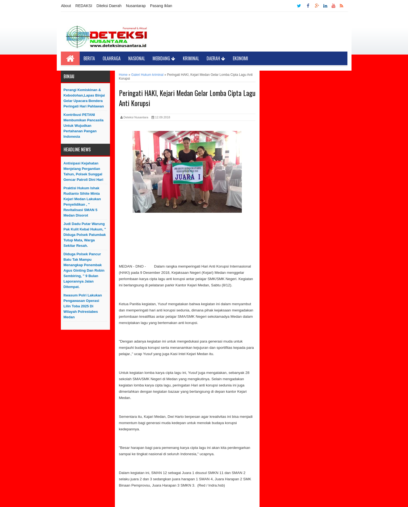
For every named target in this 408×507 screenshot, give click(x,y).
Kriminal (191, 58)
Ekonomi (240, 58)
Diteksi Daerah (109, 6)
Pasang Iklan (161, 6)
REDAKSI (83, 6)
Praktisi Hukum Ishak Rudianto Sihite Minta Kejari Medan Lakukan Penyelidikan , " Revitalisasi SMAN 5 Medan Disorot (82, 201)
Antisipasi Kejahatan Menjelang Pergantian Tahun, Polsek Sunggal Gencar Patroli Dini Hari (83, 171)
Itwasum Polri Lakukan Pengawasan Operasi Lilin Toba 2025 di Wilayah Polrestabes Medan (83, 306)
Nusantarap (135, 6)
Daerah (216, 58)
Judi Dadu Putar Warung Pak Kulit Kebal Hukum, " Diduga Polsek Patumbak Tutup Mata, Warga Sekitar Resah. (85, 235)
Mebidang (164, 58)
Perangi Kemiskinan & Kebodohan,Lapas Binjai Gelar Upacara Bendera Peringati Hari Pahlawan (84, 98)
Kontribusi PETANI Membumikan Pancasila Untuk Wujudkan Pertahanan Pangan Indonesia (84, 126)
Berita (89, 58)
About (66, 6)
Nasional (136, 58)
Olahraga (112, 58)
